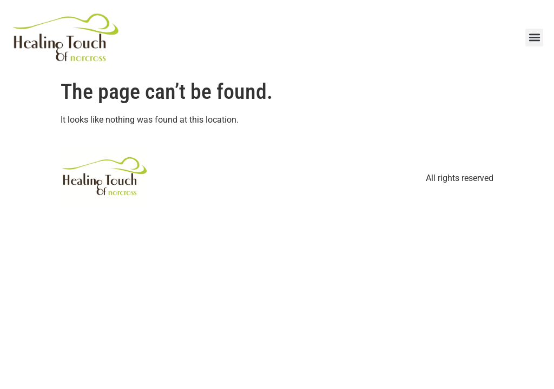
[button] (534, 37)
